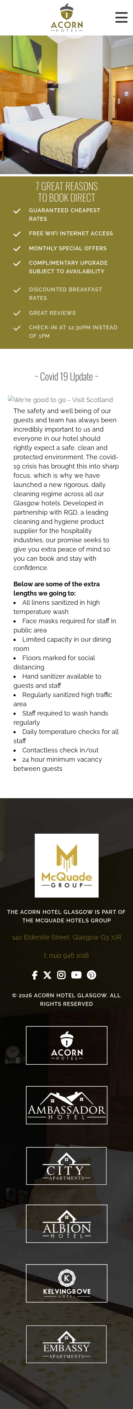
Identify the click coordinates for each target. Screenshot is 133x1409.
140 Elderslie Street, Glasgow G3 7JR (66, 937)
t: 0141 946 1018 (66, 955)
